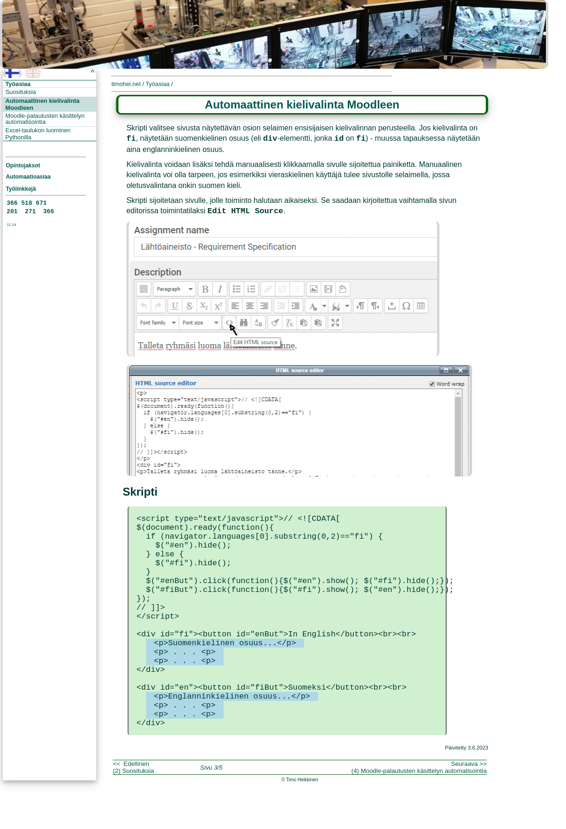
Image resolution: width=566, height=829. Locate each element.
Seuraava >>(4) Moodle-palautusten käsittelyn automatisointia (419, 813)
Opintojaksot (23, 165)
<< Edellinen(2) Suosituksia (133, 813)
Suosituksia (21, 91)
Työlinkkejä (21, 189)
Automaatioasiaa (28, 176)
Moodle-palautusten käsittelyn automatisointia (45, 118)
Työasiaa (18, 83)
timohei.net (126, 83)
